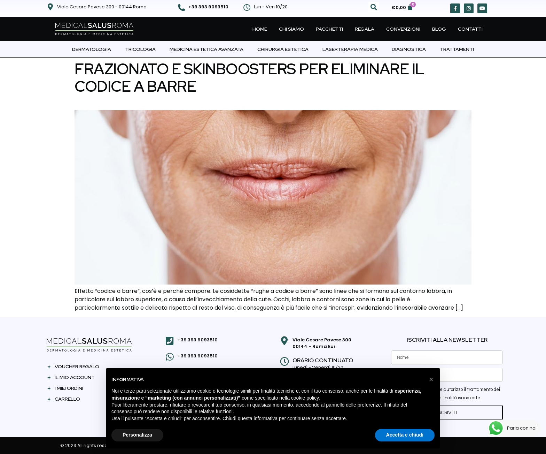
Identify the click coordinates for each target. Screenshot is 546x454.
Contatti (470, 29)
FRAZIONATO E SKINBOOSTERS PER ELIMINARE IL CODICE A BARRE (249, 77)
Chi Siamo (291, 29)
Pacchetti (329, 29)
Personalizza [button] (137, 435)
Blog (439, 29)
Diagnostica (409, 49)
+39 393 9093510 (208, 6)
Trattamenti (457, 49)
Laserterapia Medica (350, 49)
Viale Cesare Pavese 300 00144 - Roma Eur (320, 343)
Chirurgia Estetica (283, 49)
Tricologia (140, 49)
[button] (373, 7)
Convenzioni (403, 29)
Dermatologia (91, 49)
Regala (364, 29)
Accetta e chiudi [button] (404, 435)
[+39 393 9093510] (181, 7)
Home (259, 29)
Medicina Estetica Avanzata (206, 49)
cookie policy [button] (305, 398)
